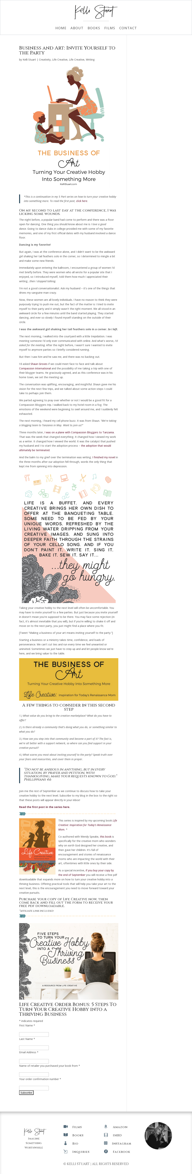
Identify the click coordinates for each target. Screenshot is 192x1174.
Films (109, 28)
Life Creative (60, 59)
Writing (90, 59)
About (76, 28)
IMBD (117, 1135)
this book (105, 836)
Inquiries (80, 1152)
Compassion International (35, 368)
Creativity (45, 59)
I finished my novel (103, 457)
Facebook (121, 1152)
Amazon (120, 1127)
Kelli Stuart (29, 59)
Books (94, 28)
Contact (128, 28)
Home (60, 28)
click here (81, 201)
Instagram (121, 1144)
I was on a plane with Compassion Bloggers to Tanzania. (79, 432)
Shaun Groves (39, 364)
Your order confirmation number (40, 1079)
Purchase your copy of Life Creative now (58, 899)
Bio (75, 1144)
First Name (27, 1025)
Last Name (27, 1039)
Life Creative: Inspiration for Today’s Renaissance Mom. (87, 825)
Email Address (28, 1052)
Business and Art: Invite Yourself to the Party (67, 50)
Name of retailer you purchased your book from (49, 1065)
